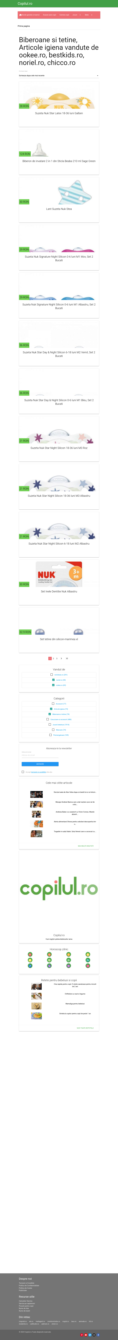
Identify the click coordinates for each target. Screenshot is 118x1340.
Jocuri (77, 43)
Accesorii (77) (61, 732)
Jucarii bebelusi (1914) (61, 753)
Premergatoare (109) (61, 763)
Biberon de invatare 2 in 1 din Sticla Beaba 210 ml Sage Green (59, 189)
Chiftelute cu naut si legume (75, 1247)
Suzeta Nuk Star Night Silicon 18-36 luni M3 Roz (58, 476)
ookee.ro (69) (61, 714)
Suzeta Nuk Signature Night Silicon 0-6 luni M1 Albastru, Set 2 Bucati (58, 334)
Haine (37, 50)
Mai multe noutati (86, 972)
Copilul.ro (25, 4)
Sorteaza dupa (23, 99)
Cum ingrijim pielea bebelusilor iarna (59, 1095)
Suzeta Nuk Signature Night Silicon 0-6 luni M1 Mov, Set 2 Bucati (59, 286)
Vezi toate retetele (85, 1282)
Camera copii (64, 43)
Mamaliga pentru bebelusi (75, 1257)
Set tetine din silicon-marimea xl (59, 667)
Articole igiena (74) (61, 737)
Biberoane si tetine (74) (61, 743)
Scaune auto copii (49, 43)
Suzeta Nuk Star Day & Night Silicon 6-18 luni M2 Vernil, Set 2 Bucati (59, 382)
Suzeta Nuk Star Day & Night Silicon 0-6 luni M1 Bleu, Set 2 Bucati (59, 430)
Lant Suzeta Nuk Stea (59, 237)
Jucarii (25, 50)
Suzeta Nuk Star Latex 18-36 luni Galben (59, 141)
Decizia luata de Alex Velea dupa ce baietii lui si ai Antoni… (75, 918)
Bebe (89, 43)
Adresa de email (26, 809)
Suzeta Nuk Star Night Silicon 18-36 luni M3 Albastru (59, 524)
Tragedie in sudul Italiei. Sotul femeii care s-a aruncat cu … (75, 958)
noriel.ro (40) (61, 708)
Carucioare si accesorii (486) (61, 748)
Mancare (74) (61, 758)
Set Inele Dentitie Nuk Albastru (59, 619)
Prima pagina (24, 54)
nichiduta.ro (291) (60, 703)
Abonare (40, 821)
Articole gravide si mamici (30, 43)
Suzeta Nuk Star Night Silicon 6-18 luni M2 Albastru (59, 571)
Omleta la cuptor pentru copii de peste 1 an (75, 1267)
